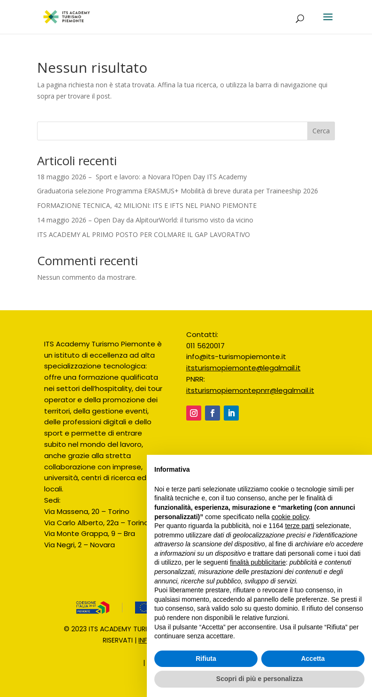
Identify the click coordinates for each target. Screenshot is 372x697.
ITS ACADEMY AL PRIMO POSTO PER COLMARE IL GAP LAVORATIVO (143, 234)
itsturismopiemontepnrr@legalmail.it (250, 390)
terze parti (299, 525)
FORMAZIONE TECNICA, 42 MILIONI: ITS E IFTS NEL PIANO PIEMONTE (147, 205)
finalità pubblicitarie (258, 562)
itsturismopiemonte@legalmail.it (243, 368)
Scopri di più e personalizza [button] (259, 678)
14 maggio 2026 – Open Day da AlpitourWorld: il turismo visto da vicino (146, 219)
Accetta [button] (313, 658)
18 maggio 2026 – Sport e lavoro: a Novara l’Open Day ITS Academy (142, 176)
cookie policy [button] (290, 517)
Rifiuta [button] (206, 658)
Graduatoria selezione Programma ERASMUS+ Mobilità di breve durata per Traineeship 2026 (177, 190)
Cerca (321, 130)
